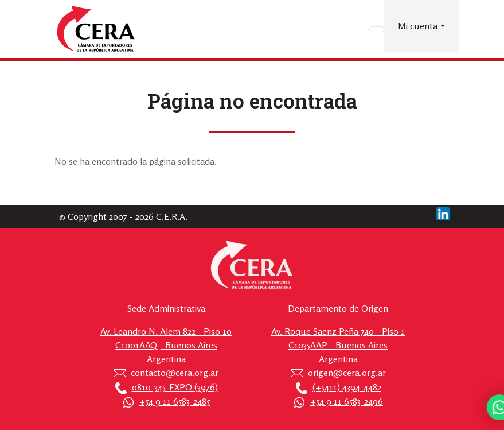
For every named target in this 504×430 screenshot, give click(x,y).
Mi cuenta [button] (417, 26)
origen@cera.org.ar (347, 372)
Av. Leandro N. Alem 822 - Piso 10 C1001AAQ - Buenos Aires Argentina (166, 345)
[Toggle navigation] (376, 29)
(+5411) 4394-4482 (346, 387)
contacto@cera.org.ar (174, 372)
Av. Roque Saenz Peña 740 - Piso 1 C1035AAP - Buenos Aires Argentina (338, 345)
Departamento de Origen (338, 308)
